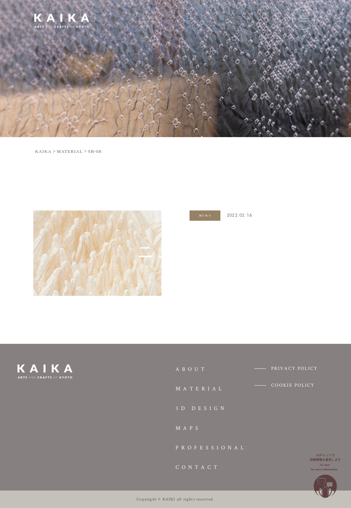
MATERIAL (200, 388)
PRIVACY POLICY (294, 368)
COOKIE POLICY (293, 385)
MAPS (188, 428)
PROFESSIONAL (211, 447)
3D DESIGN (201, 408)
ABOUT (191, 369)
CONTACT (198, 467)
